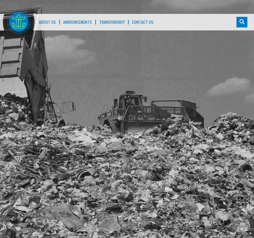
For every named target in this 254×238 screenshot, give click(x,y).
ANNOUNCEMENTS (77, 22)
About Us (47, 22)
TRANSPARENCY (112, 22)
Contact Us (142, 22)
